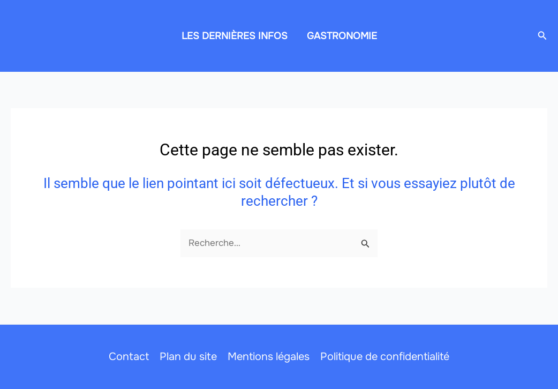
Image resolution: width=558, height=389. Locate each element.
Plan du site (188, 356)
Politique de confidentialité (384, 356)
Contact (129, 356)
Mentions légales (269, 356)
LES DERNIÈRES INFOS (235, 36)
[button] (542, 36)
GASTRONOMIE (342, 36)
